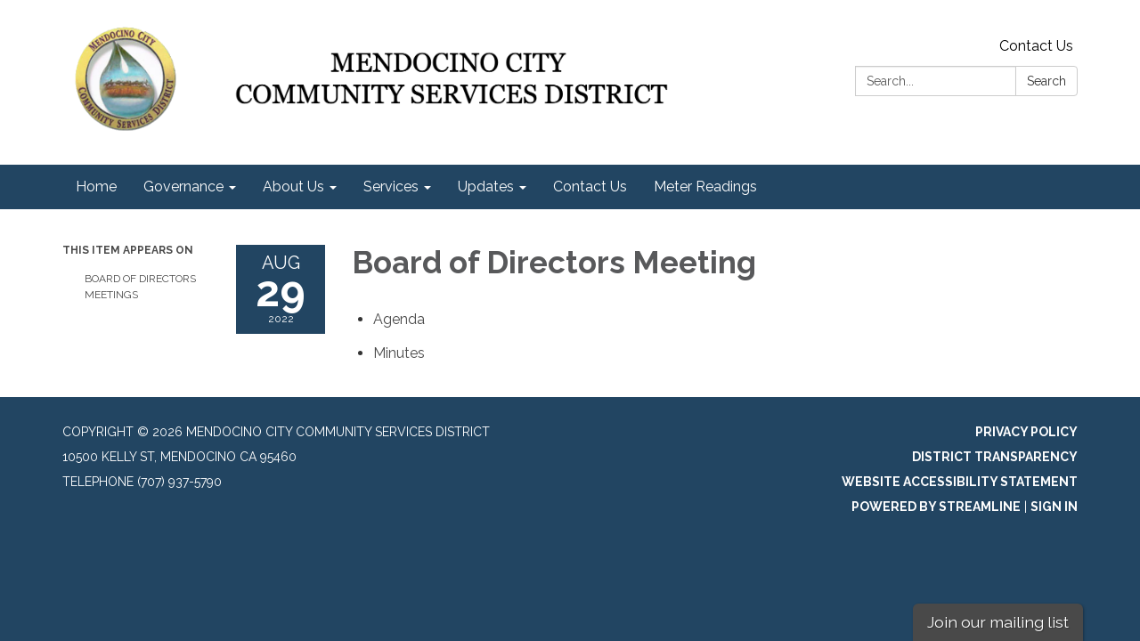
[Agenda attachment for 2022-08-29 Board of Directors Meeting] (399, 319)
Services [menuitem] (391, 186)
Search (1046, 81)
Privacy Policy (1026, 432)
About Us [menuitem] (293, 186)
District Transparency (995, 457)
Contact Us (1036, 45)
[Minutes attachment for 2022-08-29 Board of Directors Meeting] (399, 353)
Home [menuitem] (96, 186)
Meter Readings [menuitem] (705, 186)
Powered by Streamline (936, 506)
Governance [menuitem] (183, 186)
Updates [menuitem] (486, 186)
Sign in (1054, 506)
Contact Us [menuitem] (590, 186)
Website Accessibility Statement (960, 482)
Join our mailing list (998, 622)
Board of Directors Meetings (140, 286)
